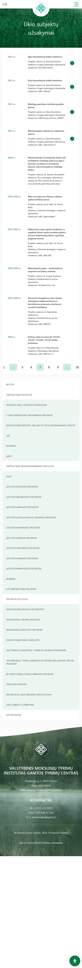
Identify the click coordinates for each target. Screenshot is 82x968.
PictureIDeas (34, 842)
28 (77, 367)
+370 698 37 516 (44, 812)
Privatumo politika (58, 832)
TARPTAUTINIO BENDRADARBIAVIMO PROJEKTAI (30, 466)
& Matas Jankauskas (52, 842)
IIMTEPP (10, 384)
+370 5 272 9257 (43, 808)
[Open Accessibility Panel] (74, 960)
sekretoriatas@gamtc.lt (44, 817)
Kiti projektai (13, 714)
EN (5, 4)
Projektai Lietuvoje (17, 599)
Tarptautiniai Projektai (19, 394)
